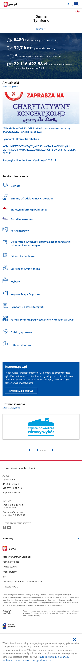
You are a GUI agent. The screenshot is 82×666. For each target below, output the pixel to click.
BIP (4, 576)
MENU (41, 28)
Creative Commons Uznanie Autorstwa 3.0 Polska (43, 613)
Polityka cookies (11, 561)
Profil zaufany (10, 571)
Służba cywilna (10, 566)
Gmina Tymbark (41, 18)
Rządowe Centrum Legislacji (17, 556)
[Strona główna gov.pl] (10, 4)
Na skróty (8, 538)
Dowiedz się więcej (21, 390)
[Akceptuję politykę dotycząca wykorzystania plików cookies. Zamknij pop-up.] (74, 639)
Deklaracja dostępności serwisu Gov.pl (22, 581)
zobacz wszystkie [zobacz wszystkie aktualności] (10, 86)
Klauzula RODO (10, 586)
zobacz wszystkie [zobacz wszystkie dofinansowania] (11, 407)
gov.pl (10, 548)
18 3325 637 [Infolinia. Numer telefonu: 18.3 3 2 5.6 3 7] (9, 508)
